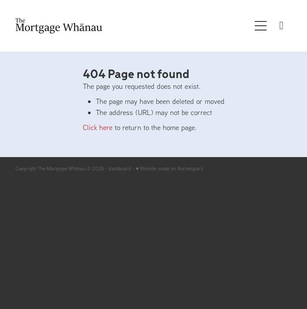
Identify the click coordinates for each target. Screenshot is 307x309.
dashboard (120, 168)
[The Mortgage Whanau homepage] (133, 25)
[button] (260, 25)
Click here (97, 127)
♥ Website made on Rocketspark (169, 168)
